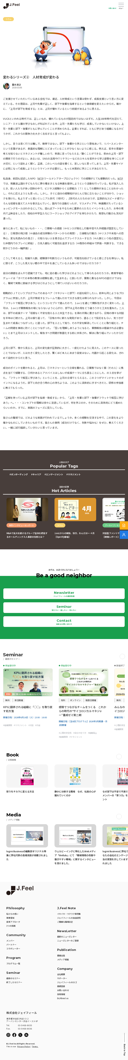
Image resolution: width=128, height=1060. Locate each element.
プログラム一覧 (13, 963)
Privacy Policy (23, 1046)
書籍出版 (61, 955)
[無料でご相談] (124, 535)
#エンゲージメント (53, 474)
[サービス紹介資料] (124, 525)
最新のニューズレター (67, 936)
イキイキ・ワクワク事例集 (69, 913)
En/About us (62, 998)
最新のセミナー (13, 978)
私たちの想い (12, 913)
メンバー (10, 940)
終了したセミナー (14, 982)
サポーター (62, 978)
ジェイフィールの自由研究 (69, 917)
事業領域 (10, 917)
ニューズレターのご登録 (68, 940)
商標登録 (61, 986)
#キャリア (36, 474)
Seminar (64, 608)
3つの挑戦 (10, 925)
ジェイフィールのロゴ (67, 982)
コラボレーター (13, 948)
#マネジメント (73, 474)
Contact (64, 622)
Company (65, 969)
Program (13, 958)
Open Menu (121, 5)
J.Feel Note (66, 908)
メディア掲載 (63, 959)
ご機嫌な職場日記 (65, 921)
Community (16, 935)
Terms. (35, 1046)
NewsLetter (67, 931)
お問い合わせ (112, 8)
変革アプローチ (13, 921)
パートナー (11, 944)
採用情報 (61, 994)
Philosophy (15, 908)
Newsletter (64, 594)
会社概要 (61, 974)
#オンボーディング (19, 474)
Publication (66, 950)
